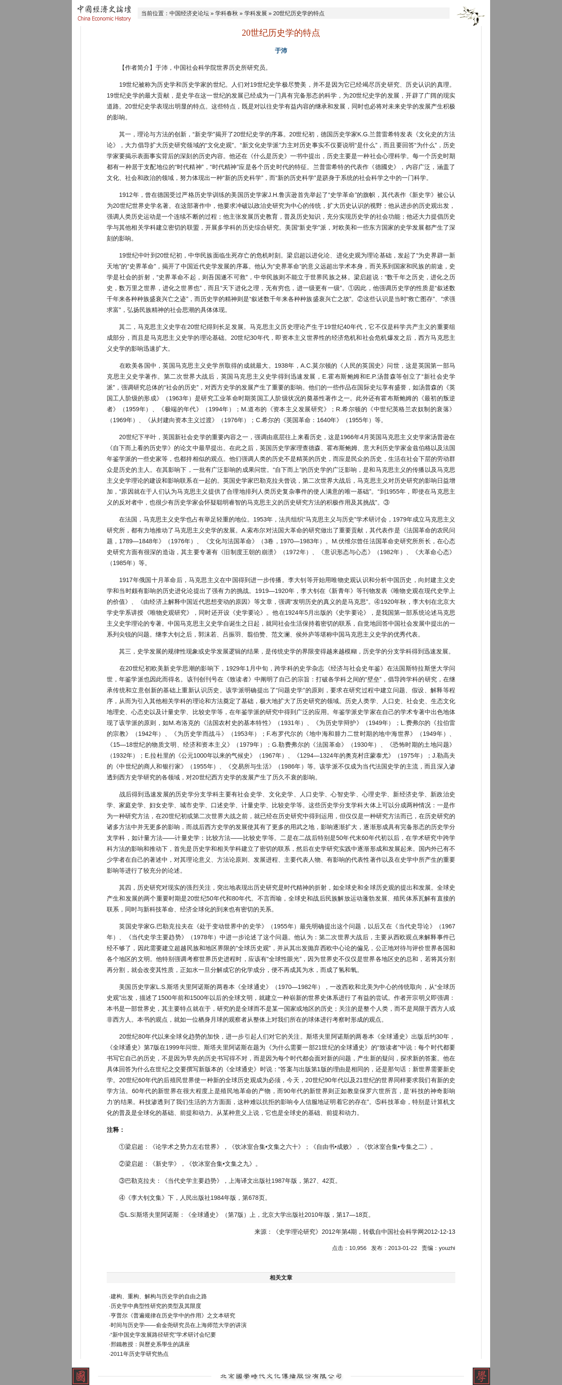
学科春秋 (226, 13)
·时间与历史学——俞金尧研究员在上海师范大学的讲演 (178, 1325)
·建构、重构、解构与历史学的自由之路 (158, 1296)
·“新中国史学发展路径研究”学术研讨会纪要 (162, 1334)
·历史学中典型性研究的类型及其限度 (155, 1306)
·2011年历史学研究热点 (139, 1354)
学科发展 (255, 13)
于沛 (281, 50)
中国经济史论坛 (189, 13)
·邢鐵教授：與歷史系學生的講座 (149, 1344)
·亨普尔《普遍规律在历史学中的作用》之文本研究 (172, 1315)
